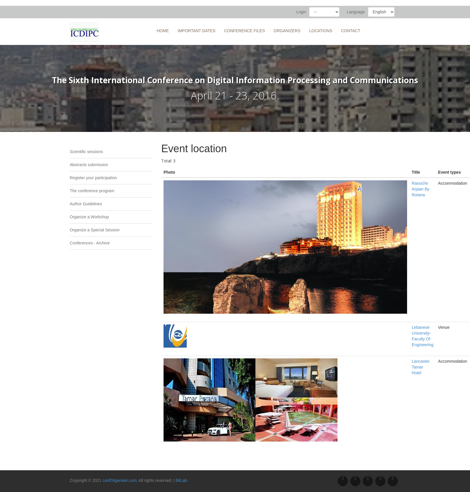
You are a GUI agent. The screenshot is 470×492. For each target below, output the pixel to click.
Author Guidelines (86, 203)
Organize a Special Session (95, 230)
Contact (350, 30)
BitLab (181, 480)
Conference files (244, 30)
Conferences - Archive (90, 243)
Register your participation (93, 177)
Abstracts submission (89, 164)
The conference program (92, 190)
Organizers (287, 30)
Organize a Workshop (89, 217)
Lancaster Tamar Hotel (420, 367)
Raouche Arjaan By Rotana (420, 189)
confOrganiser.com (120, 480)
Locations (320, 30)
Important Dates (196, 30)
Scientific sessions (86, 151)
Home (163, 30)
